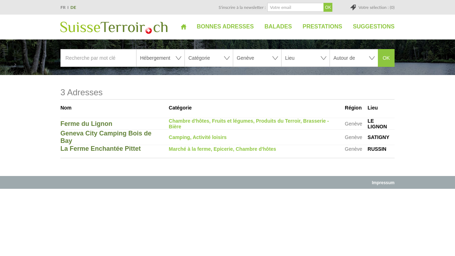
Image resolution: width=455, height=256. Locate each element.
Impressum (383, 182)
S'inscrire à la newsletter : (242, 7)
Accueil (184, 27)
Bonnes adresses (225, 26)
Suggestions (374, 26)
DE (73, 7)
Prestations (322, 26)
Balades (278, 26)
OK (386, 58)
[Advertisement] (227, 205)
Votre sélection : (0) (376, 7)
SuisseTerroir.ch (113, 28)
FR (63, 7)
